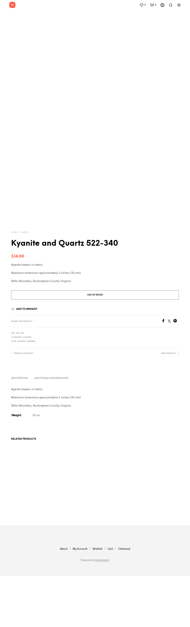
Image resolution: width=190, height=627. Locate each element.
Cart (110, 599)
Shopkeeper (102, 611)
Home (14, 284)
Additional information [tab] (51, 429)
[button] (142, 5)
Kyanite (24, 284)
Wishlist (97, 599)
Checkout (124, 599)
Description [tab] (19, 429)
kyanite (21, 393)
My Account (80, 599)
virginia (31, 393)
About (64, 599)
